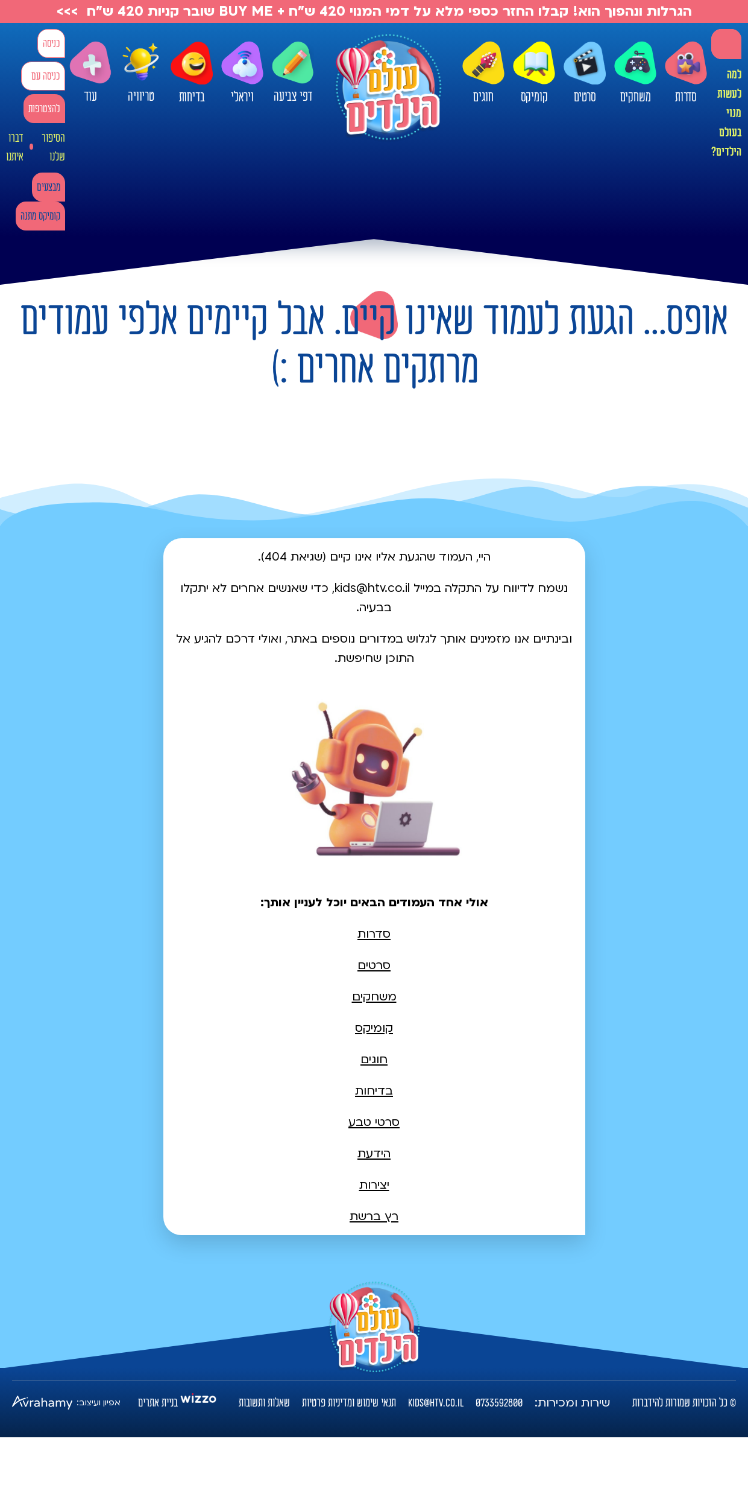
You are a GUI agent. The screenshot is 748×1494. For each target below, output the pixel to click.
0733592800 (499, 1403)
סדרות (686, 73)
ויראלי (242, 73)
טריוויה (141, 69)
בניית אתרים (158, 1403)
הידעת (374, 1154)
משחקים (635, 73)
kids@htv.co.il (436, 1403)
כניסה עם (45, 76)
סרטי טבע (374, 1122)
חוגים (483, 73)
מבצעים (48, 187)
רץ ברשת (374, 1216)
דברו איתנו (15, 147)
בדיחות (192, 73)
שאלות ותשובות (264, 1403)
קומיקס (534, 73)
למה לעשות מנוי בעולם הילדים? (726, 113)
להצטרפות (44, 109)
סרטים (585, 73)
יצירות (374, 1185)
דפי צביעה (293, 72)
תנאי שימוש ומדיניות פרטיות (349, 1403)
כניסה (51, 43)
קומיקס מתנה (40, 216)
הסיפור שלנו (53, 147)
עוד (90, 72)
